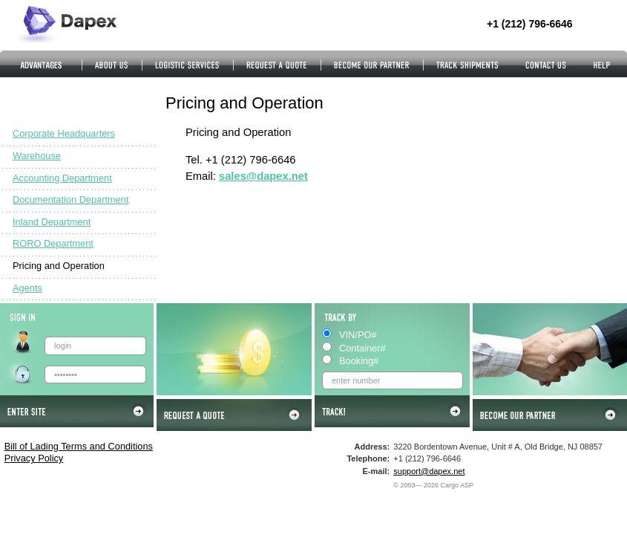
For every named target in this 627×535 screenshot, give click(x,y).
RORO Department (53, 243)
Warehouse (37, 155)
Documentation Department (71, 199)
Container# (362, 348)
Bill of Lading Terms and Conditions (78, 446)
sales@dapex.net (263, 176)
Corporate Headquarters (64, 133)
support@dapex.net (428, 471)
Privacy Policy (34, 458)
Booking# (358, 360)
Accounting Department (62, 178)
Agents (27, 288)
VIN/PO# (358, 334)
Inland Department (52, 221)
